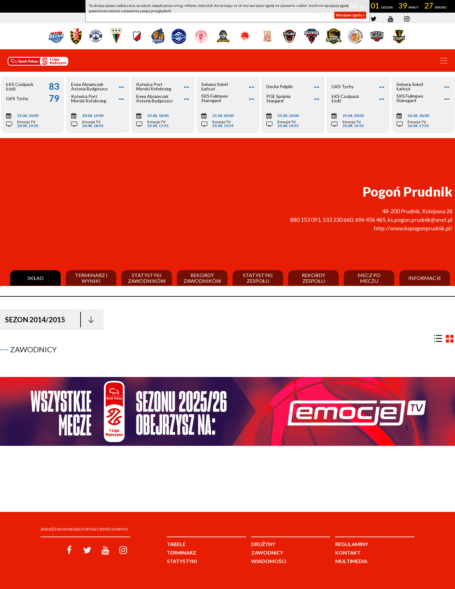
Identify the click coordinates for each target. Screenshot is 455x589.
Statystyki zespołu (258, 277)
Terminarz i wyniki (91, 277)
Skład (35, 278)
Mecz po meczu (369, 277)
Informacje (424, 278)
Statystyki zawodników (147, 277)
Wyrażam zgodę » (350, 15)
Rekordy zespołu (313, 277)
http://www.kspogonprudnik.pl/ (413, 228)
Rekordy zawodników (202, 277)
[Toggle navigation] (443, 60)
